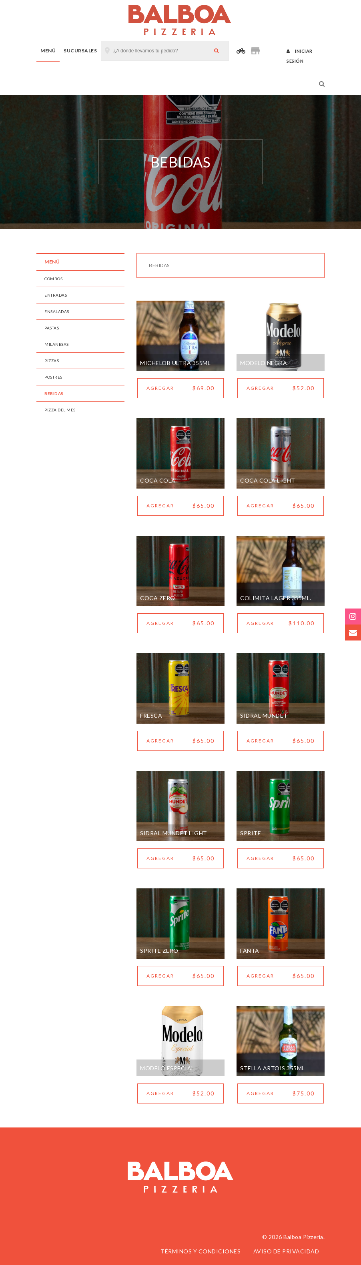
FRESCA (151, 715)
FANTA (249, 950)
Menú (48, 51)
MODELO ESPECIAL (167, 1068)
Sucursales (80, 51)
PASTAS (51, 327)
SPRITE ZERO (159, 950)
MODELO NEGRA (263, 362)
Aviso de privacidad (286, 1251)
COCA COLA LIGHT (267, 480)
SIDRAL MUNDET (264, 715)
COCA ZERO (157, 598)
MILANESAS (56, 344)
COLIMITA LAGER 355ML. (275, 598)
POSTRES (53, 377)
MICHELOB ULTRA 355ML (175, 362)
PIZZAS (51, 360)
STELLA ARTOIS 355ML (272, 1068)
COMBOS (53, 278)
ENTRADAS (55, 295)
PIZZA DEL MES (60, 409)
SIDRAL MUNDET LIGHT (173, 833)
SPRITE (250, 833)
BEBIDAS (54, 393)
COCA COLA (158, 480)
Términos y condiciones (200, 1251)
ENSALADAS (56, 311)
